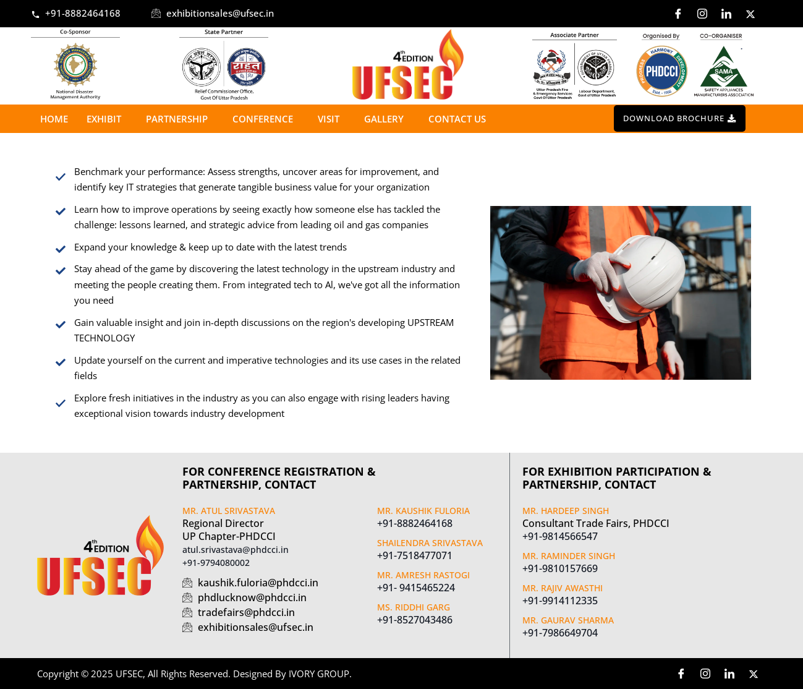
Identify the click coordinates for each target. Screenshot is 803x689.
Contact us (457, 119)
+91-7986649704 (560, 633)
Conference (265, 119)
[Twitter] (750, 13)
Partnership (180, 119)
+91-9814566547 (560, 536)
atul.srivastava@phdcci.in (235, 549)
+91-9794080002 (216, 562)
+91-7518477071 (414, 555)
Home (54, 119)
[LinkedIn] (726, 13)
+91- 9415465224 (416, 587)
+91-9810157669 (560, 568)
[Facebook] (678, 13)
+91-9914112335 (560, 600)
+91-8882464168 (414, 523)
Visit (332, 119)
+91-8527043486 (414, 620)
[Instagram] (702, 13)
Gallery (387, 119)
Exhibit (107, 119)
